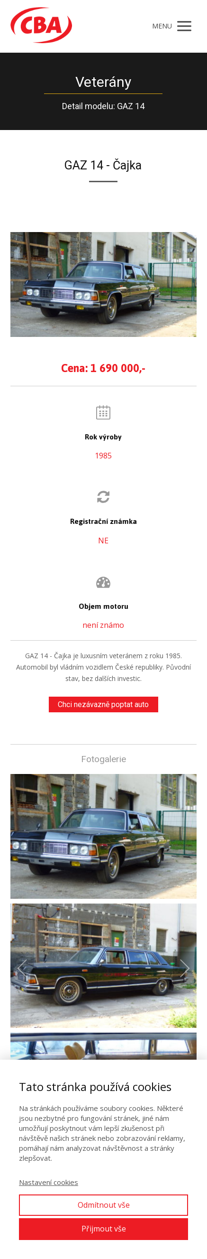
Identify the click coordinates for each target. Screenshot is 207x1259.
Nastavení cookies (48, 1182)
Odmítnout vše (104, 1205)
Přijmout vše (103, 1228)
